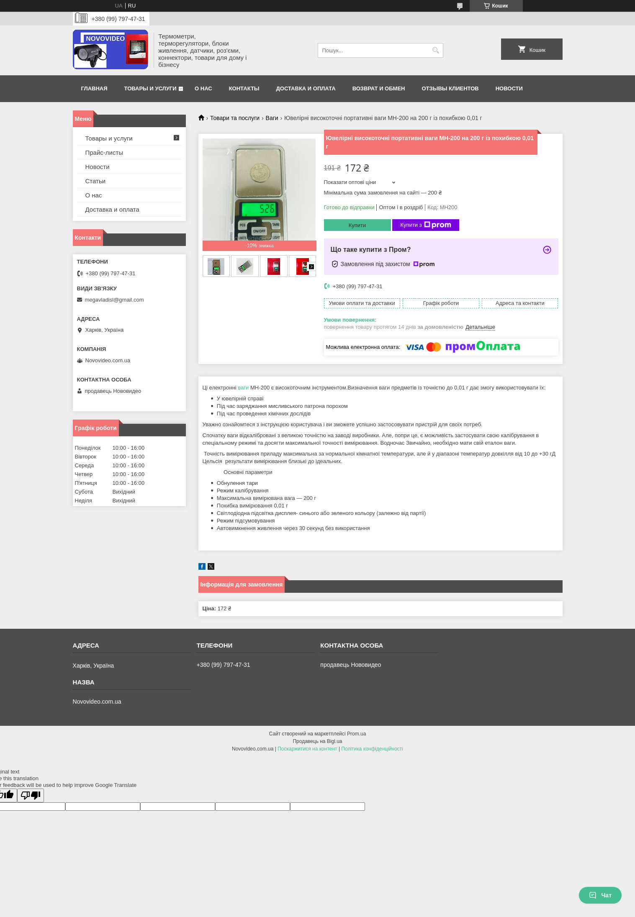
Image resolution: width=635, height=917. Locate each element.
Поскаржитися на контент (307, 749)
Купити (357, 225)
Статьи (95, 180)
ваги (243, 387)
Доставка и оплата (306, 88)
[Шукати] (436, 50)
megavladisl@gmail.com (114, 300)
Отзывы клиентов (450, 88)
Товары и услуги (150, 88)
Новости (509, 88)
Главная (94, 88)
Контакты (244, 88)
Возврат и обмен (378, 88)
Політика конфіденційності (372, 749)
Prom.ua (356, 734)
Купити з (426, 225)
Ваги (272, 118)
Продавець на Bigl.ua (317, 741)
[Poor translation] (30, 795)
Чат (600, 895)
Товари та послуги (235, 118)
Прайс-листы (104, 152)
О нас (203, 88)
